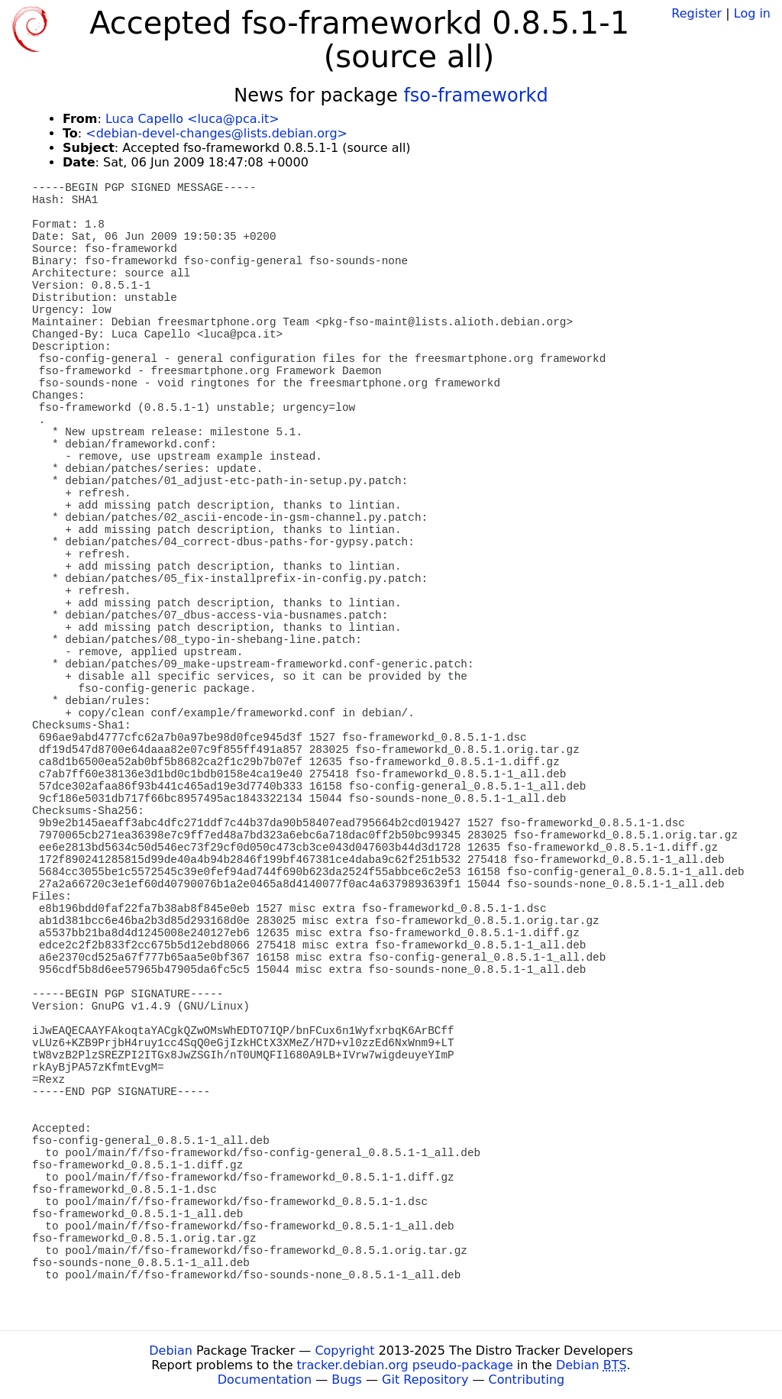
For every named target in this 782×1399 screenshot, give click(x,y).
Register (696, 13)
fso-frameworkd (475, 95)
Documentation (265, 1379)
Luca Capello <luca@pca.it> (192, 118)
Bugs (346, 1379)
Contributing (527, 1379)
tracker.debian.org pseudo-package (405, 1365)
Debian (170, 1350)
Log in (752, 13)
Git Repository (425, 1379)
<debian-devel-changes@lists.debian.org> (216, 133)
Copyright (344, 1350)
